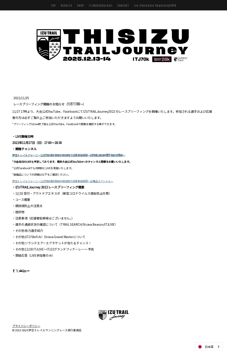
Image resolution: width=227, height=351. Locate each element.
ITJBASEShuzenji (101, 5)
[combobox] (209, 346)
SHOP (80, 5)
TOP (53, 5)
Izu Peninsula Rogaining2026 (155, 5)
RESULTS (66, 5)
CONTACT (123, 5)
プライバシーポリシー (26, 326)
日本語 (205, 346)
